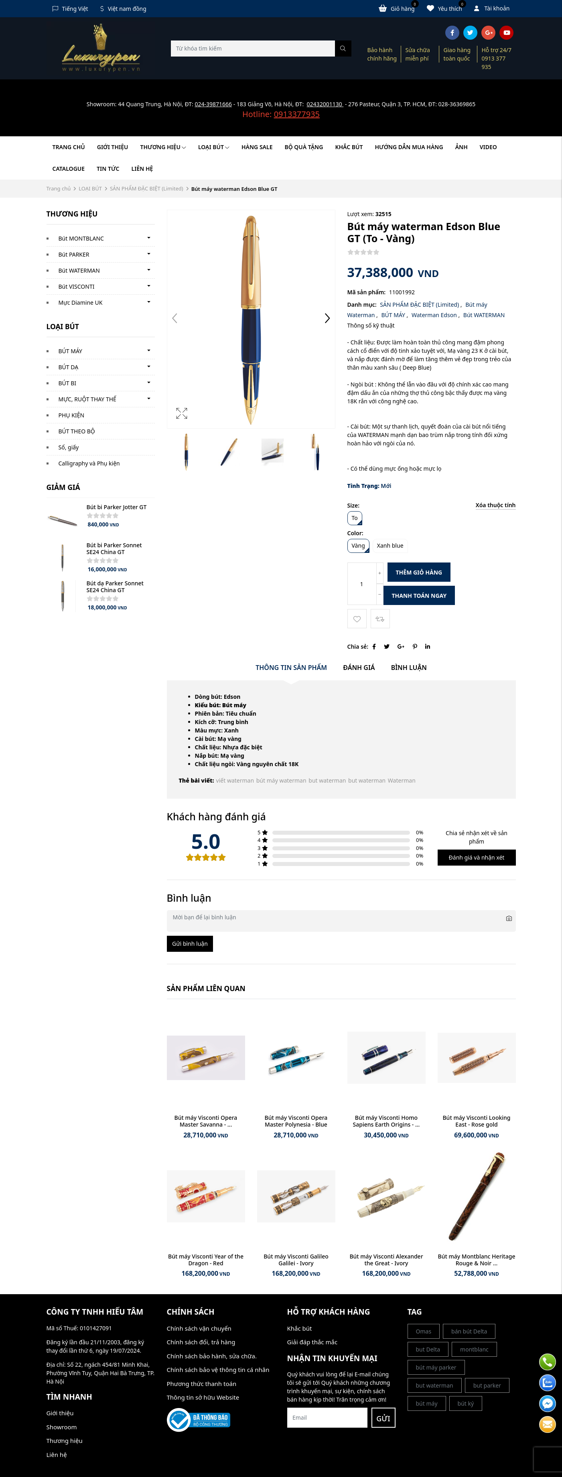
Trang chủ (69, 147)
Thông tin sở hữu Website (203, 1397)
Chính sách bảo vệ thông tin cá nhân (218, 1370)
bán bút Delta (469, 1331)
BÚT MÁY (71, 351)
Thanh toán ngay (419, 595)
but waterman (327, 780)
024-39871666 (213, 104)
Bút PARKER (74, 254)
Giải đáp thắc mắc (312, 1342)
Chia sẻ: (358, 646)
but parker (487, 1385)
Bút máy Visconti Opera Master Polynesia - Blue (296, 1121)
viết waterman (235, 780)
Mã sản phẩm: (366, 292)
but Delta (428, 1349)
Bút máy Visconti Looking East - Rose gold (476, 1121)
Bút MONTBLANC (81, 238)
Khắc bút (299, 1328)
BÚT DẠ (69, 367)
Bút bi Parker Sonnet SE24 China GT (114, 548)
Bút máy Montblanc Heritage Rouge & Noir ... (476, 1259)
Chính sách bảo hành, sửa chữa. (212, 1356)
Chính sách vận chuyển (199, 1328)
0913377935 (297, 114)
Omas (424, 1331)
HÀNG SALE (256, 147)
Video (488, 147)
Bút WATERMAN (79, 270)
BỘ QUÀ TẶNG (303, 147)
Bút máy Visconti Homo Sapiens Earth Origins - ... (386, 1121)
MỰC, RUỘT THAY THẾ (87, 399)
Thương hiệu (163, 147)
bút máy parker (436, 1367)
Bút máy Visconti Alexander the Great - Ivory (386, 1259)
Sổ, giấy (69, 447)
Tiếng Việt (70, 8)
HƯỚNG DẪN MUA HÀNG (409, 147)
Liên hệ (142, 168)
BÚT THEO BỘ (77, 431)
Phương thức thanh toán (202, 1384)
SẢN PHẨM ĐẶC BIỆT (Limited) (146, 188)
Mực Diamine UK (81, 302)
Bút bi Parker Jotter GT (117, 507)
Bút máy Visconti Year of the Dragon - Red (205, 1259)
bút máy (427, 1403)
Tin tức (108, 168)
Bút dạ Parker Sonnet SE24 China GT (115, 586)
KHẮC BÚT (349, 147)
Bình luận (409, 667)
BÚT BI (68, 383)
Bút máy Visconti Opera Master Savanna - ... (205, 1121)
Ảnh (461, 147)
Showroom (62, 1427)
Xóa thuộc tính (496, 505)
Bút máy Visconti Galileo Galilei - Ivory (296, 1259)
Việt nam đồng (123, 8)
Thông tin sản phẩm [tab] (291, 667)
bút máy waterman (281, 780)
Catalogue (69, 168)
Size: (353, 505)
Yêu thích (446, 8)
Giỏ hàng (399, 8)
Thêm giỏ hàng (419, 572)
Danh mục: (362, 304)
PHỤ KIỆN (72, 415)
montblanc (474, 1349)
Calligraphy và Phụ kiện (89, 463)
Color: (355, 533)
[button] (327, 319)
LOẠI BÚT (213, 147)
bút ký (466, 1403)
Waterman (402, 780)
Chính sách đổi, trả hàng (201, 1342)
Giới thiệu (112, 147)
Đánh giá (359, 667)
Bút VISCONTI (77, 286)
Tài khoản (492, 8)
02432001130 (325, 104)
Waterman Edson (435, 315)
